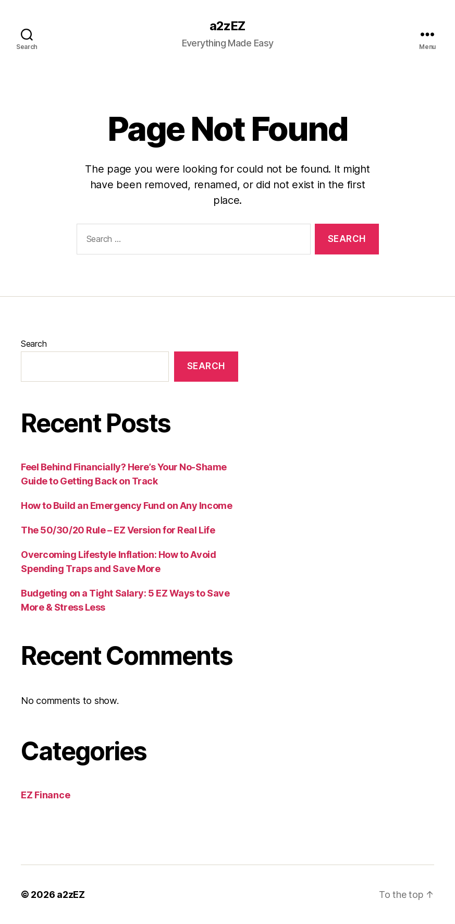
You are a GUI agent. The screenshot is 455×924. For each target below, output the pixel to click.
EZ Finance (45, 794)
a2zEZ (227, 26)
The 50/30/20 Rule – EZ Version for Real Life (118, 530)
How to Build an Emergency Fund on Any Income (126, 505)
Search (33, 343)
